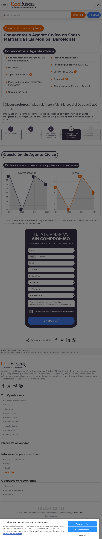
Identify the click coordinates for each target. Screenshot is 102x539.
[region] (49, 529)
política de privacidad (12, 534)
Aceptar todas (82, 524)
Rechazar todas (82, 530)
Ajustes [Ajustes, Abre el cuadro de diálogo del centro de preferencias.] (82, 535)
